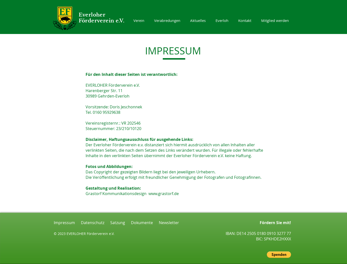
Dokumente (139, 222)
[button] (279, 254)
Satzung (114, 222)
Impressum (64, 222)
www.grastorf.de (163, 193)
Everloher (92, 15)
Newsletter (166, 222)
